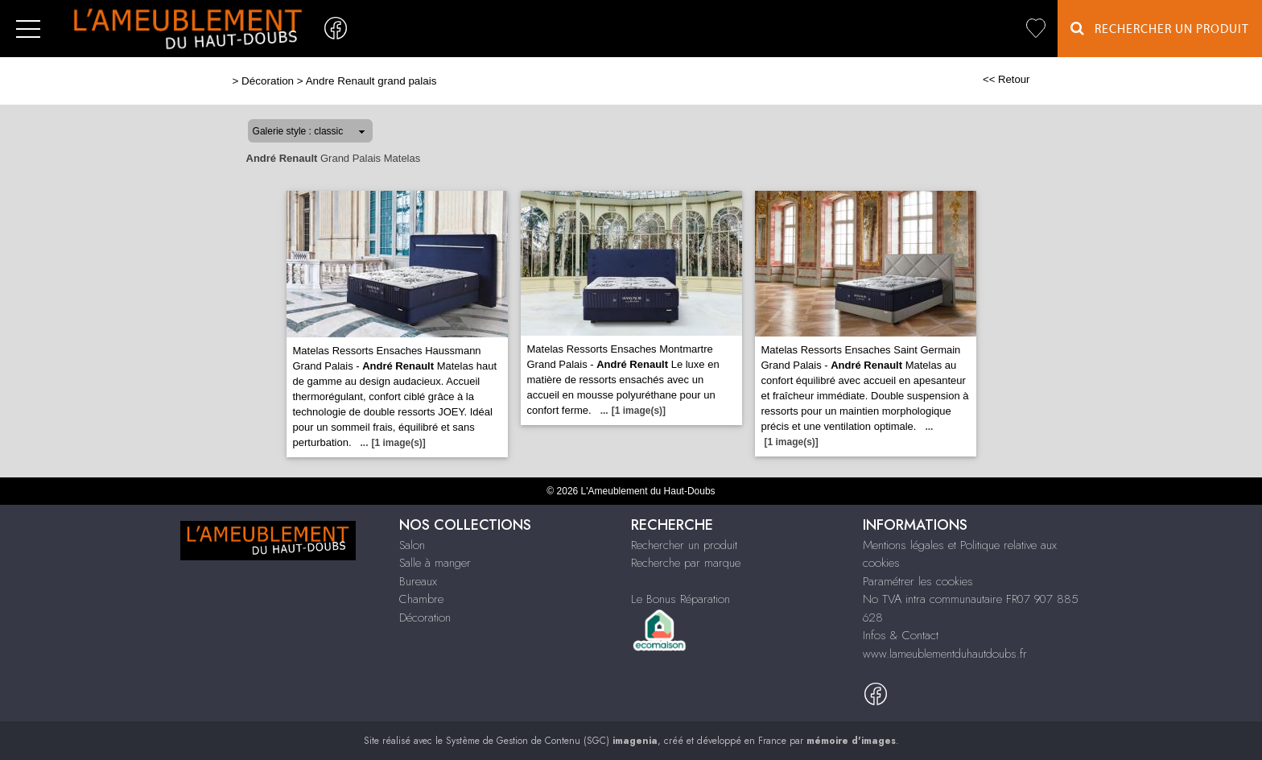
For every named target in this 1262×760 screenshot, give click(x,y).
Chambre (421, 599)
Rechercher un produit (684, 545)
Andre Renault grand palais (371, 81)
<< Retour (1006, 79)
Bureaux (418, 581)
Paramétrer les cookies (918, 581)
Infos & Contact (900, 635)
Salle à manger (435, 563)
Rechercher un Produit (1159, 28)
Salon (412, 545)
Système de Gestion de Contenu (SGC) (552, 740)
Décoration (267, 81)
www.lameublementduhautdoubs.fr (945, 654)
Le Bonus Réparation (680, 599)
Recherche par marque (685, 563)
